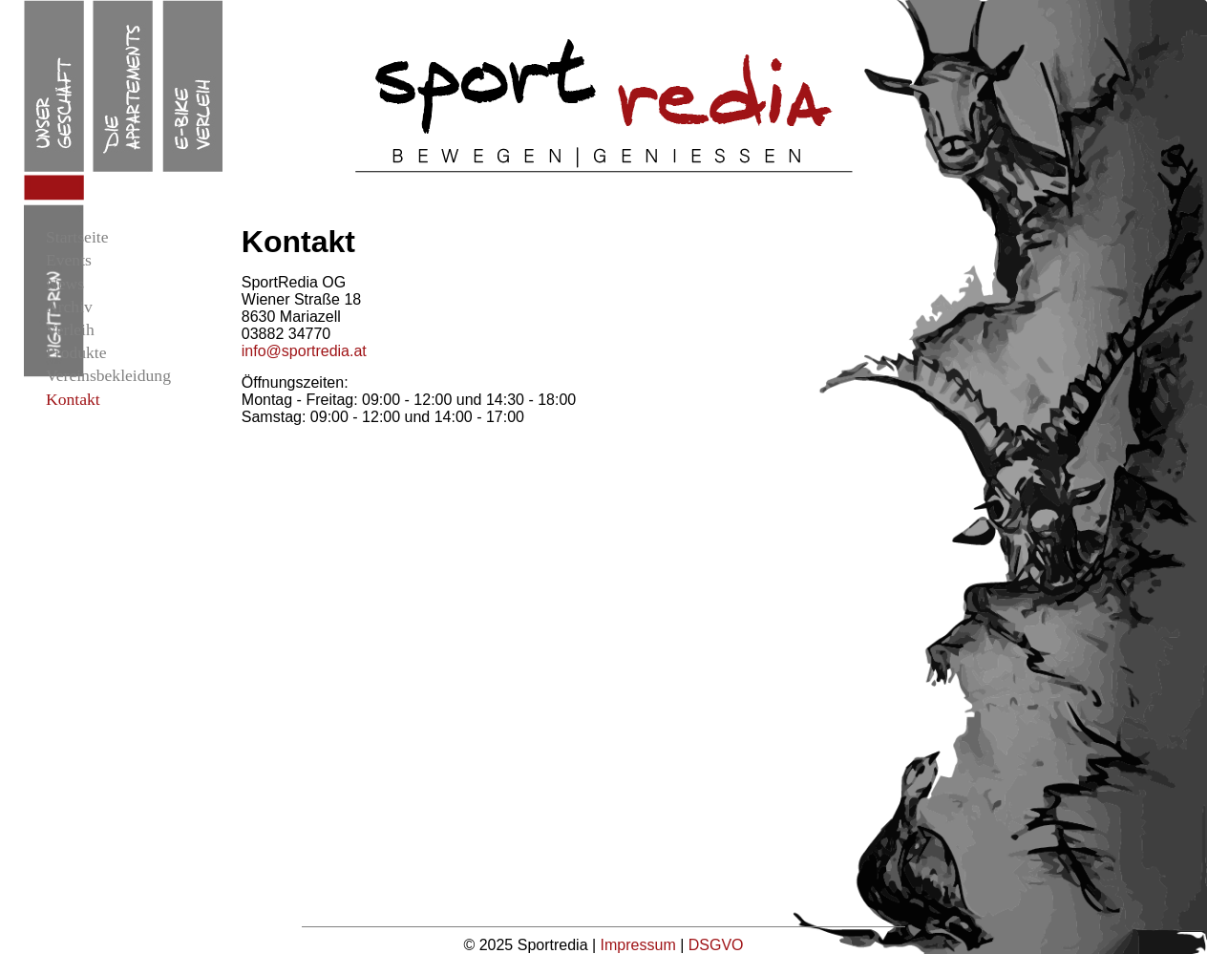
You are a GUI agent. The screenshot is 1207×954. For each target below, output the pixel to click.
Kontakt (73, 399)
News (65, 283)
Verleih (70, 329)
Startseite (77, 236)
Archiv (69, 306)
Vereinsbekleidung (108, 375)
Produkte (76, 352)
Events (69, 259)
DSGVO (716, 945)
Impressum (641, 945)
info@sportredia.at (304, 351)
